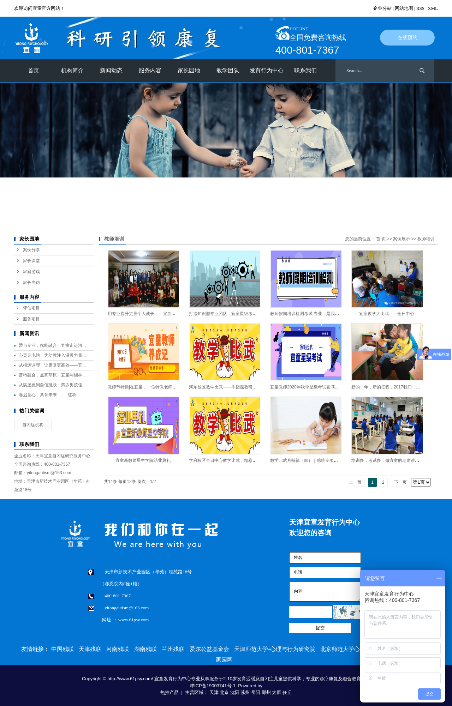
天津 (214, 692)
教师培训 (425, 238)
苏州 (245, 692)
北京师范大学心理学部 (348, 649)
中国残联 (62, 649)
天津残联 (90, 649)
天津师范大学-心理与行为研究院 (274, 649)
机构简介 (72, 70)
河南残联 (117, 649)
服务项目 (31, 318)
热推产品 (169, 692)
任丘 (287, 692)
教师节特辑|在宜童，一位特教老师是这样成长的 (153, 387)
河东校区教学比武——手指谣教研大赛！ (227, 387)
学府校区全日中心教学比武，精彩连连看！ (229, 460)
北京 (224, 692)
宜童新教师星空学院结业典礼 (143, 460)
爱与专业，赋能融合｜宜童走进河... (52, 345)
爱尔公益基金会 (209, 649)
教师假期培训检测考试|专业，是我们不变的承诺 (315, 313)
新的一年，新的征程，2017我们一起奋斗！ (392, 387)
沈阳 (234, 692)
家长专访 (31, 282)
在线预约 (407, 37)
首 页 (381, 238)
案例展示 (401, 238)
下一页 (400, 482)
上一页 (355, 482)
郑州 (266, 692)
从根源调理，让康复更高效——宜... (52, 365)
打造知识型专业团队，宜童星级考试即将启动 (231, 313)
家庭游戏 (31, 271)
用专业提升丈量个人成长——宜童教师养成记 (150, 313)
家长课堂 (31, 260)
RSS (420, 8)
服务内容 (150, 70)
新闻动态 (111, 70)
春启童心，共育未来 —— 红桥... (49, 394)
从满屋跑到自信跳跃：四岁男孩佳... (52, 384)
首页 (33, 70)
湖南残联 (145, 649)
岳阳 (255, 692)
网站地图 (404, 8)
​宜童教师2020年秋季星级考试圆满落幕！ (308, 387)
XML (433, 8)
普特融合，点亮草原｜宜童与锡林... (52, 375)
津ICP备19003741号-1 (213, 685)
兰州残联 (173, 649)
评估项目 (31, 308)
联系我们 (305, 70)
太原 (276, 692)
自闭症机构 (32, 424)
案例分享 (31, 249)
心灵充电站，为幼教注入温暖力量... (52, 355)
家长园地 (189, 70)
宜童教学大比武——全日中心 (386, 313)
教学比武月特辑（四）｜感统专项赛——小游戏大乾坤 (321, 460)
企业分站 (382, 8)
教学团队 (227, 70)
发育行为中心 (267, 70)
